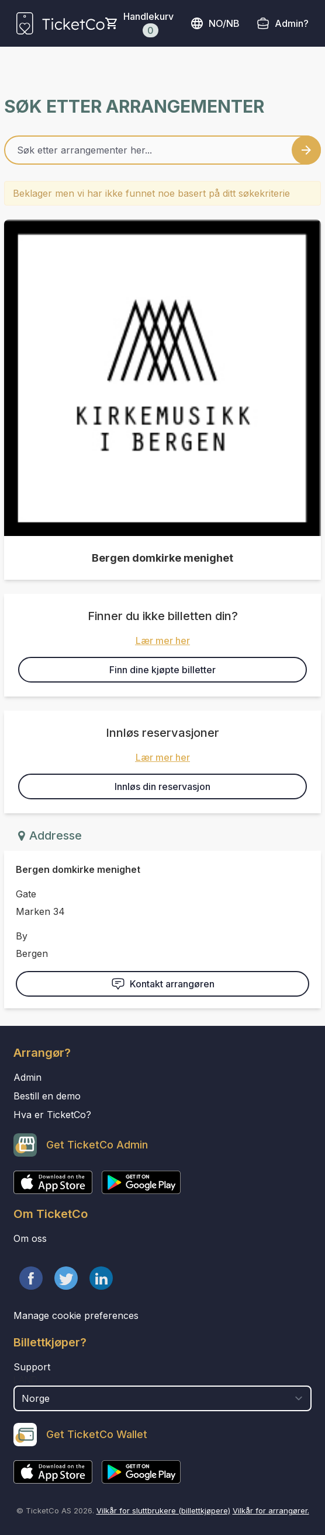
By (21, 936)
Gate (26, 894)
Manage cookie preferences (76, 1315)
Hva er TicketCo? (52, 1114)
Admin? (292, 23)
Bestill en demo (47, 1096)
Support (31, 1367)
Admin (27, 1077)
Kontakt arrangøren (163, 984)
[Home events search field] (162, 150)
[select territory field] (162, 1398)
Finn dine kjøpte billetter (162, 670)
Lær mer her (163, 640)
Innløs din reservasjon (162, 786)
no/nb (215, 23)
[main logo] (60, 23)
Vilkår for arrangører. (271, 1510)
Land (25, 1380)
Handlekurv (148, 24)
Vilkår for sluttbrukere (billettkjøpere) (163, 1510)
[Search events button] (306, 150)
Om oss (30, 1238)
